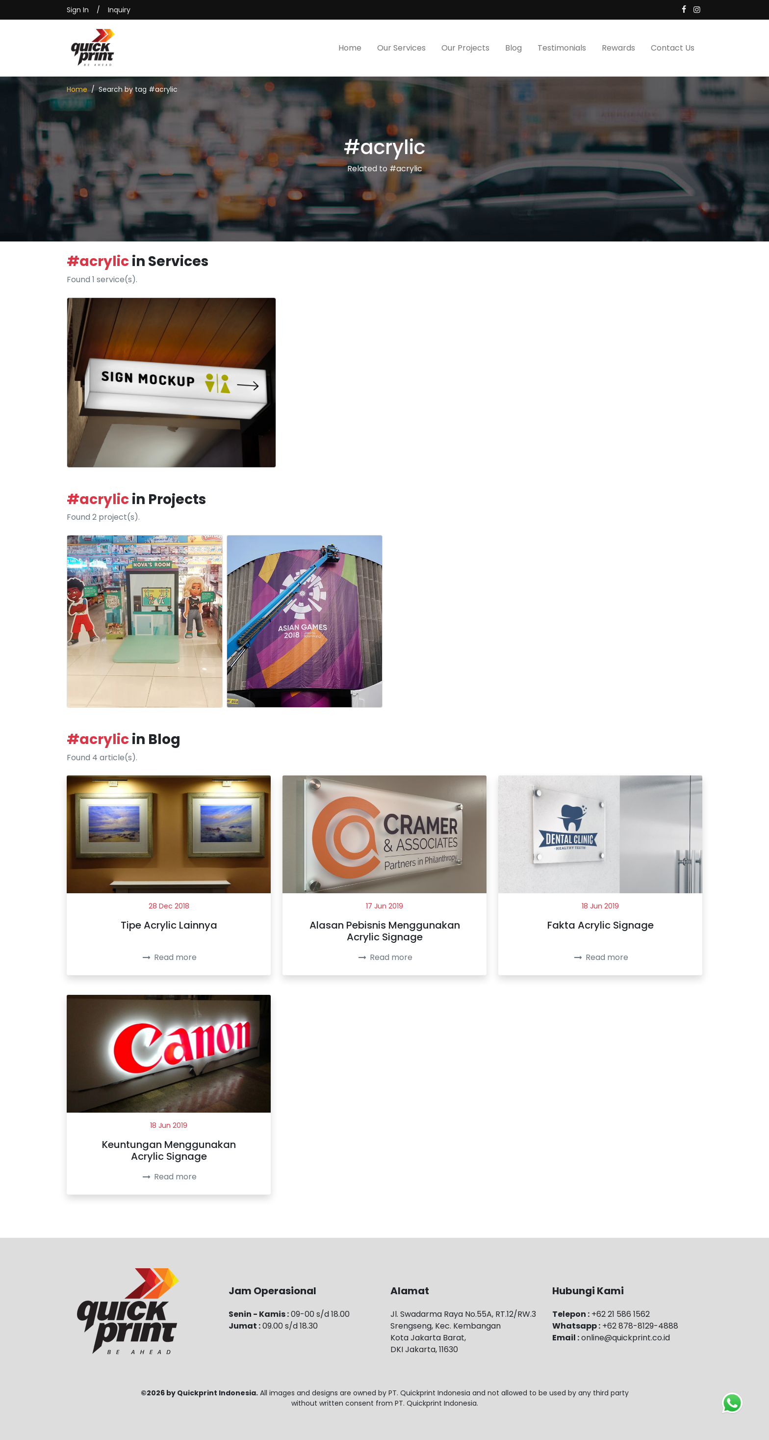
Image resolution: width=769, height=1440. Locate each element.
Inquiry (119, 10)
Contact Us (672, 47)
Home (349, 47)
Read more (168, 957)
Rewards (618, 47)
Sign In (78, 10)
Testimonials (562, 47)
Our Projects (465, 47)
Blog (513, 47)
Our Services (401, 47)
